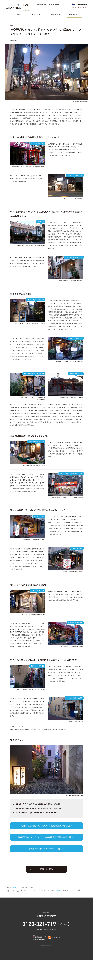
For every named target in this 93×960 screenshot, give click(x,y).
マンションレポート (37, 15)
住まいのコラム (55, 15)
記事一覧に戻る (46, 869)
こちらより (58, 890)
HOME (19, 15)
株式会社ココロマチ (17, 887)
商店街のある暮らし (74, 15)
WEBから (63, 924)
